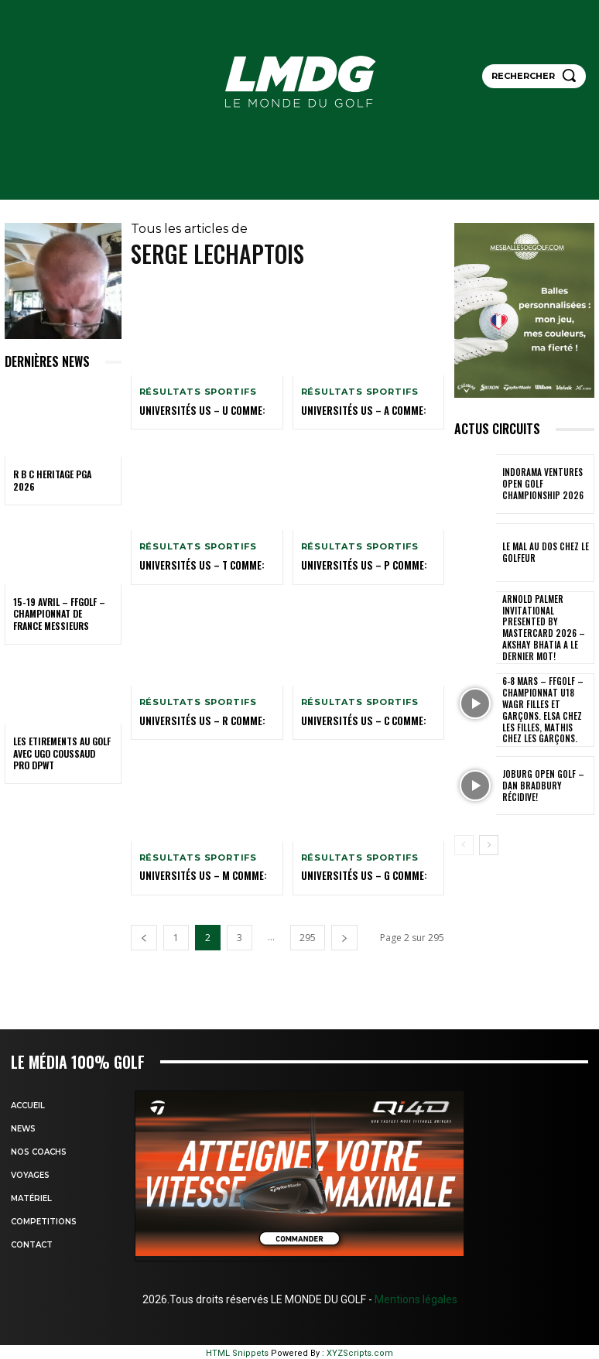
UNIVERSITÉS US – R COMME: (196, 718)
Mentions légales (414, 1297)
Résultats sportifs (198, 392)
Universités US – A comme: (357, 409)
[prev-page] (144, 935)
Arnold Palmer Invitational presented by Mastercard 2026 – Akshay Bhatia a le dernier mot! (547, 621)
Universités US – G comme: (358, 873)
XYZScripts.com (360, 1351)
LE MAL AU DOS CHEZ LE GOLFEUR (543, 551)
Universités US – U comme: (196, 409)
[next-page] (344, 935)
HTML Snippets (237, 1351)
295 (308, 935)
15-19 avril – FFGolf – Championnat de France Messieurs (59, 613)
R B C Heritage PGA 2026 (52, 480)
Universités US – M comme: (197, 873)
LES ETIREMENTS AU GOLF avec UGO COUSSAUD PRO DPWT (62, 753)
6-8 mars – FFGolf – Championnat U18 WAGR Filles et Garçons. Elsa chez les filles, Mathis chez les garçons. (546, 690)
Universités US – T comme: (196, 563)
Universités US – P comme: (358, 563)
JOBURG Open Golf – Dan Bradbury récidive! (546, 759)
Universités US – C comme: (358, 718)
